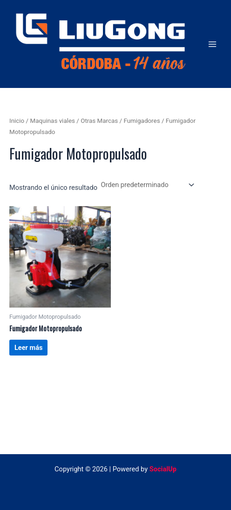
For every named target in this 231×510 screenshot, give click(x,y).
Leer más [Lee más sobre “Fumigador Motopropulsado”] (28, 347)
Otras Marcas (99, 120)
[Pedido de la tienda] (146, 185)
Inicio (16, 120)
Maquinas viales (52, 120)
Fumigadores (141, 120)
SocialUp (163, 469)
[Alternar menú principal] (212, 43)
